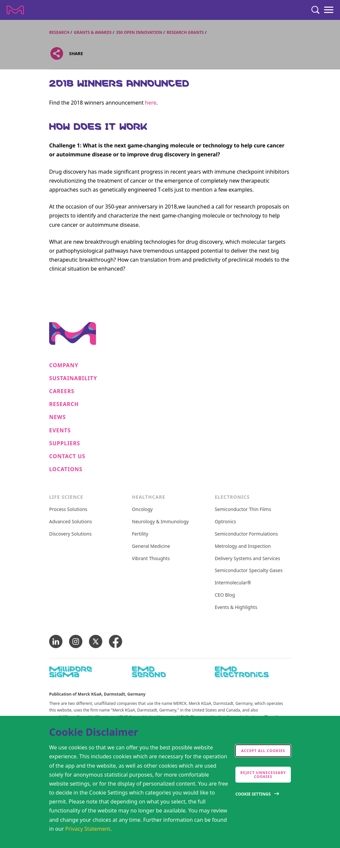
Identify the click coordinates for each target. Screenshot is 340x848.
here (150, 102)
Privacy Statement (88, 828)
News (57, 417)
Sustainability (73, 378)
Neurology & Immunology (160, 522)
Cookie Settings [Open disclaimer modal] (253, 794)
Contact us (67, 456)
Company (63, 365)
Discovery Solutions (70, 534)
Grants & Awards (93, 32)
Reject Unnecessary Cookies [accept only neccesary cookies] (263, 774)
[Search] (315, 10)
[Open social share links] (56, 53)
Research (59, 32)
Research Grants (185, 32)
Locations (65, 469)
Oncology (142, 509)
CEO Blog (225, 595)
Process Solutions (68, 509)
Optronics (225, 522)
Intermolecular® (233, 583)
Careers (61, 391)
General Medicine (151, 546)
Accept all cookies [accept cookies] (263, 750)
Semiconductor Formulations (246, 534)
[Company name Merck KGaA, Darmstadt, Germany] (15, 10)
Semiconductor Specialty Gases (249, 570)
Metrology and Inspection (243, 546)
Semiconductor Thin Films (243, 509)
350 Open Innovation (139, 32)
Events (60, 430)
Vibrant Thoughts (151, 558)
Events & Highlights (236, 607)
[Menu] (328, 10)
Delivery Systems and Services (247, 558)
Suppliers (64, 443)
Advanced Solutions (70, 522)
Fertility (140, 534)
